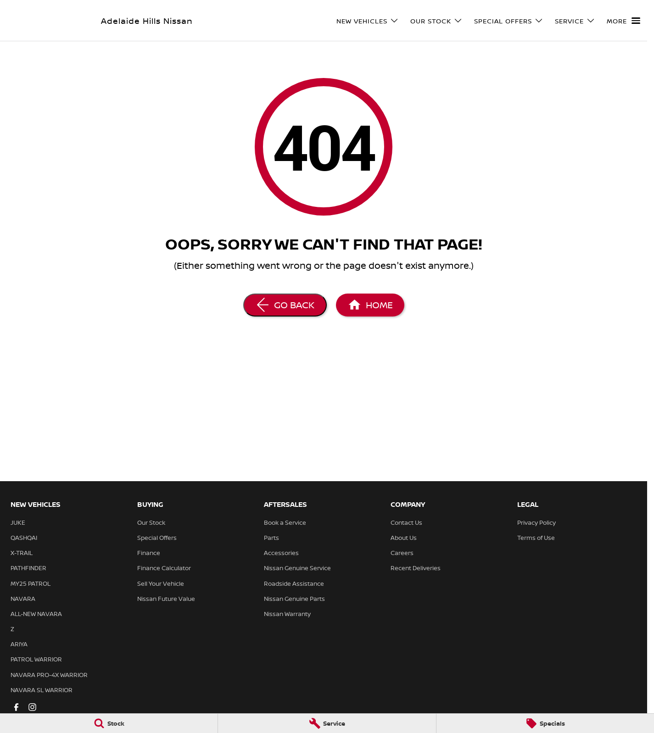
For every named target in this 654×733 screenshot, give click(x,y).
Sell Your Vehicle (160, 583)
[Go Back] (285, 305)
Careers (402, 553)
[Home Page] (370, 305)
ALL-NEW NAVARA (36, 614)
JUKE (18, 522)
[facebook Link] (16, 707)
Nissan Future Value (166, 598)
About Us (404, 537)
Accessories (281, 553)
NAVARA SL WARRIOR (42, 690)
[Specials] (545, 723)
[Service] (327, 723)
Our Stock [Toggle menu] (436, 21)
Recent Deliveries (416, 568)
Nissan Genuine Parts (294, 598)
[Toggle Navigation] (623, 20)
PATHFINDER (28, 568)
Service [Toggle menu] (575, 21)
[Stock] (109, 723)
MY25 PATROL (30, 583)
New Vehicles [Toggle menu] (367, 21)
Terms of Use (536, 537)
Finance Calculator (164, 568)
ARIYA (19, 644)
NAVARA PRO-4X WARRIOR (49, 675)
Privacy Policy (536, 522)
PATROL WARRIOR (36, 659)
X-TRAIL (22, 553)
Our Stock (151, 522)
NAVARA (23, 598)
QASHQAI (24, 537)
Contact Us (406, 522)
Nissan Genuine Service (297, 568)
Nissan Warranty (287, 614)
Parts (271, 537)
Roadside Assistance (294, 583)
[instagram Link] (32, 707)
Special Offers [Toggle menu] (508, 21)
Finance (148, 553)
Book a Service (285, 522)
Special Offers (157, 537)
